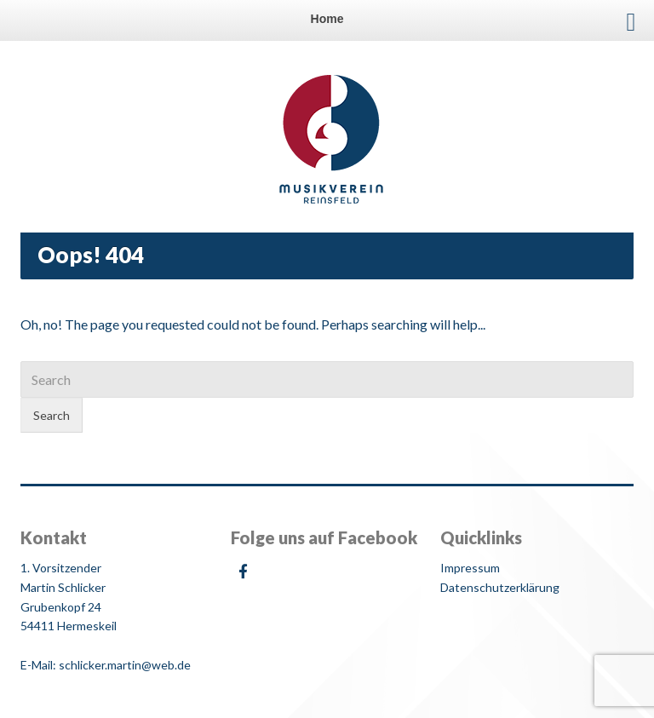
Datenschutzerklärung (499, 587)
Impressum (470, 567)
